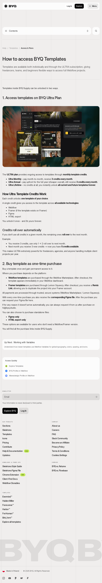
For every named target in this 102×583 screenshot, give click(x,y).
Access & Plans (27, 48)
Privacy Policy (58, 447)
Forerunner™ (8, 505)
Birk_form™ (7, 517)
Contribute (7, 447)
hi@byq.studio (9, 308)
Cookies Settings (59, 455)
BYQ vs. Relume (59, 466)
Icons (4, 438)
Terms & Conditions (60, 451)
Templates (13, 48)
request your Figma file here (19, 300)
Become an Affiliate (60, 442)
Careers (55, 430)
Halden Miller (8, 501)
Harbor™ (6, 509)
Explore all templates (11, 522)
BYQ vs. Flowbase (60, 470)
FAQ (54, 434)
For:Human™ (8, 513)
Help (4, 48)
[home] (10, 6)
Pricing (5, 442)
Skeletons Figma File (11, 470)
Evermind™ (7, 496)
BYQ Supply (46, 329)
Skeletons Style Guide (12, 466)
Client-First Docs (9, 479)
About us (56, 425)
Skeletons (6, 430)
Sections (6, 425)
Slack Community (60, 438)
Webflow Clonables (11, 483)
